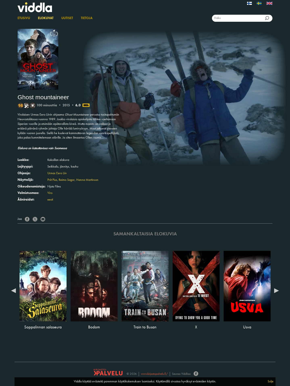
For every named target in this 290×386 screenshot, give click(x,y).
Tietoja (87, 18)
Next (276, 290)
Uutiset (67, 18)
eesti (50, 199)
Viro (49, 193)
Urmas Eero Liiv (57, 173)
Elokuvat (45, 18)
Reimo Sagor (67, 180)
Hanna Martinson (87, 180)
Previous (13, 290)
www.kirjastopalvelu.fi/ (154, 374)
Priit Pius (52, 180)
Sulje (270, 381)
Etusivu (24, 18)
